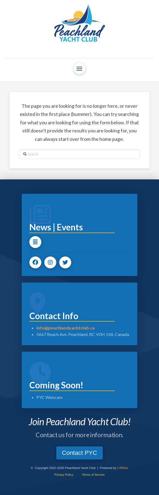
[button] (79, 68)
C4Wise (122, 467)
